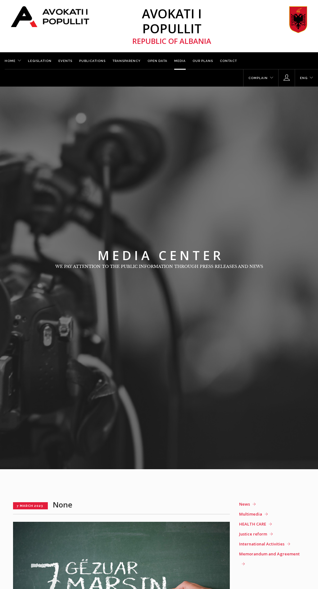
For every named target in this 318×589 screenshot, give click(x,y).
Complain (258, 78)
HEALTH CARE (252, 524)
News (244, 504)
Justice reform (253, 534)
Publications (92, 61)
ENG (303, 78)
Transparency (126, 61)
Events (65, 61)
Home (10, 61)
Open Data (157, 61)
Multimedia (250, 514)
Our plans (203, 61)
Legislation (40, 61)
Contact (228, 61)
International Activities (261, 544)
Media (180, 61)
